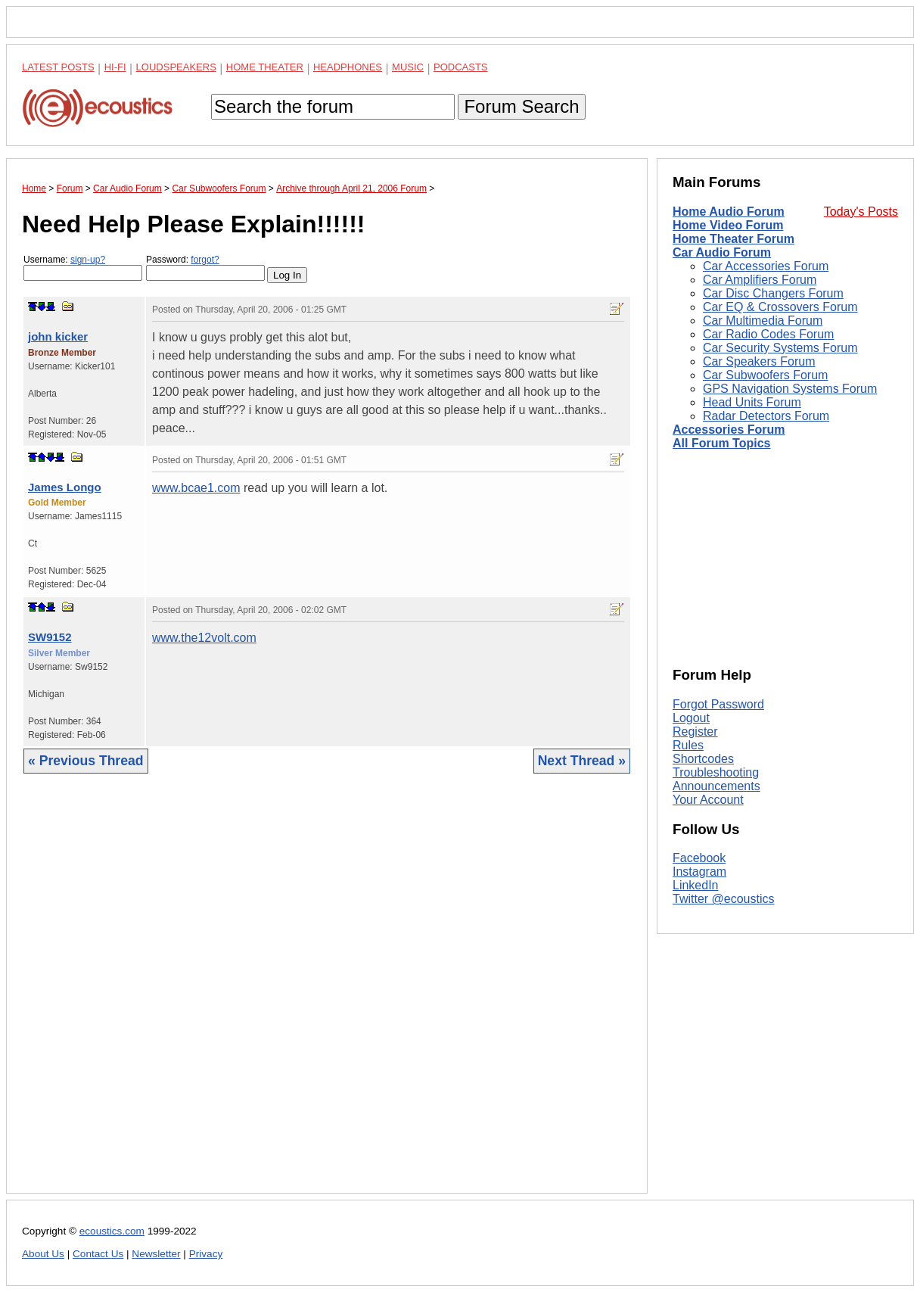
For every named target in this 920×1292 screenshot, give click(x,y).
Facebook (699, 857)
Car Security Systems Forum (780, 347)
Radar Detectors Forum (766, 415)
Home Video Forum (728, 225)
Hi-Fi (115, 67)
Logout (691, 717)
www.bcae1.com (196, 487)
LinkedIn (696, 885)
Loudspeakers (176, 67)
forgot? (205, 259)
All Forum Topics (721, 443)
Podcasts (461, 67)
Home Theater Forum (733, 238)
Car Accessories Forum (765, 266)
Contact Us (98, 1253)
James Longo (64, 487)
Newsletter (156, 1253)
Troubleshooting (716, 772)
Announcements (716, 786)
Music (408, 67)
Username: (82, 267)
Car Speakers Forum (759, 361)
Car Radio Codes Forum (768, 334)
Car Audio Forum (722, 252)
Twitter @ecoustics (724, 898)
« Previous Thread (86, 760)
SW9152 (50, 636)
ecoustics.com (112, 1231)
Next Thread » (582, 760)
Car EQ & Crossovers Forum (780, 306)
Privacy (206, 1253)
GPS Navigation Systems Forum (790, 388)
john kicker (58, 336)
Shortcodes (703, 758)
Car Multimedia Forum (762, 320)
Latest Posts (58, 67)
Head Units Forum (752, 402)
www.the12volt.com (204, 637)
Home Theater (264, 67)
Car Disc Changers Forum (773, 293)
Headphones (347, 67)
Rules (688, 745)
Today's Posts (861, 211)
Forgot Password (718, 704)
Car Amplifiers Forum (759, 279)
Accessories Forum (729, 429)
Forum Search (521, 106)
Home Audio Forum (729, 211)
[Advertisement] (327, 995)
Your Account (708, 799)
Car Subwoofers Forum (765, 375)
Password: (205, 267)
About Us (43, 1253)
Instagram (699, 871)
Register (695, 731)
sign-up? (87, 259)
